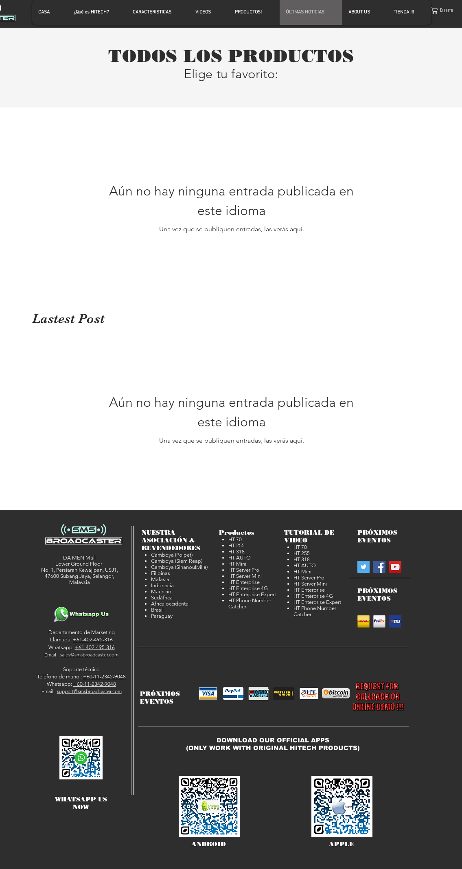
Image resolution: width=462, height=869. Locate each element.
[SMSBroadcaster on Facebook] (379, 567)
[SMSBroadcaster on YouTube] (395, 567)
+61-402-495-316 (93, 639)
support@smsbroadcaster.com (89, 691)
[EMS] (395, 621)
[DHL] (363, 621)
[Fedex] (379, 621)
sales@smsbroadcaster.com (89, 655)
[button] (445, 10)
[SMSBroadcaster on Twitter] (363, 567)
